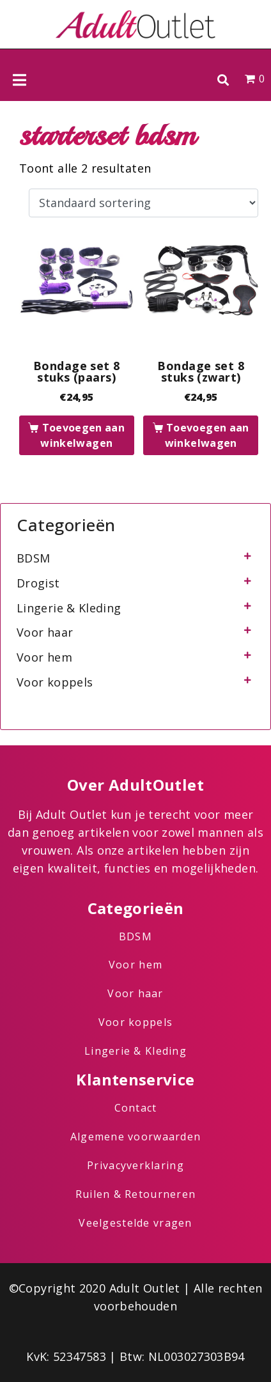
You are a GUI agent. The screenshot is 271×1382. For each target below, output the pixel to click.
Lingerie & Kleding (69, 608)
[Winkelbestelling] (143, 203)
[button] (222, 79)
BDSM (33, 558)
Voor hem (44, 657)
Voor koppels (55, 682)
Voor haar (45, 632)
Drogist (38, 583)
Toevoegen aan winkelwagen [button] (82, 435)
